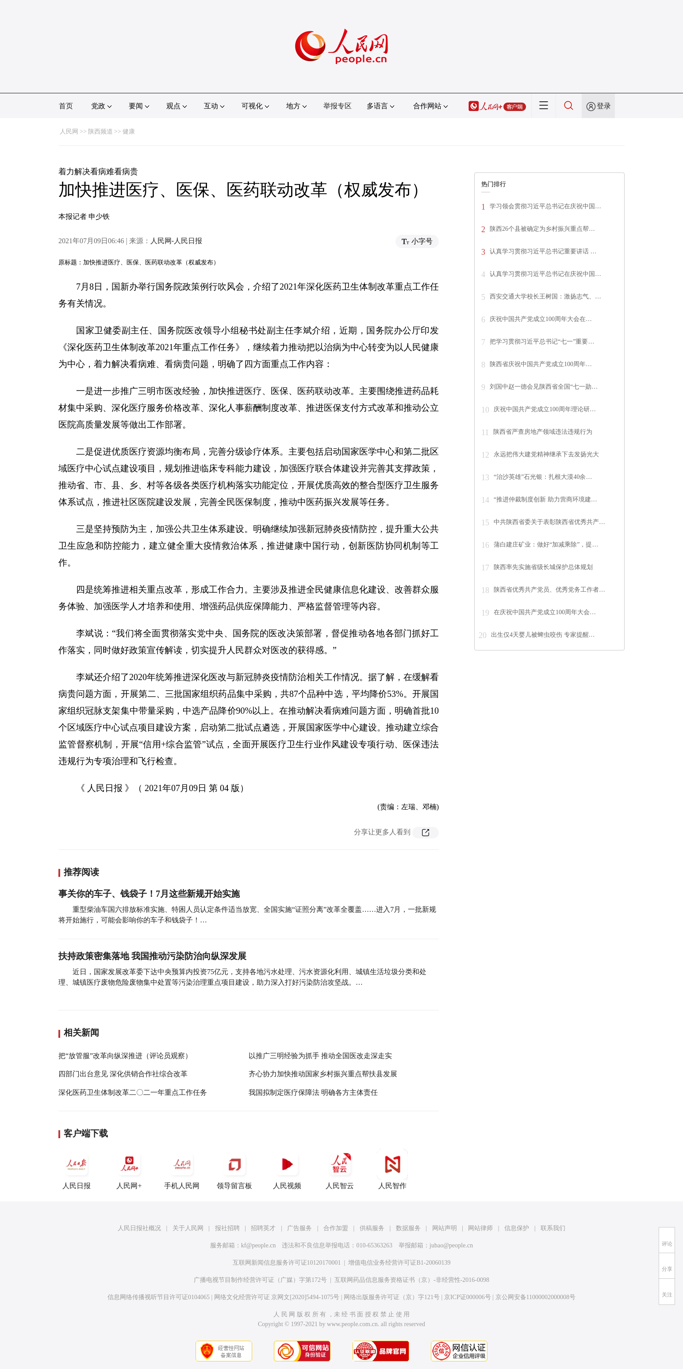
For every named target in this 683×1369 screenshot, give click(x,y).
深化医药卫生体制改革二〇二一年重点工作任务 (132, 1092)
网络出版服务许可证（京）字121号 (392, 1297)
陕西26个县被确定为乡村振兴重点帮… (542, 229)
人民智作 (392, 1169)
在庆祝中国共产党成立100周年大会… (545, 612)
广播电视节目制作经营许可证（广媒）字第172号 (260, 1280)
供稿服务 (372, 1228)
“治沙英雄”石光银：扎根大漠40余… (543, 477)
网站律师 (480, 1228)
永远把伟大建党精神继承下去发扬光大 (546, 454)
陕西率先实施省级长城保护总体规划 (543, 567)
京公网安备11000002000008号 (535, 1297)
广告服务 (299, 1228)
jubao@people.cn (451, 1245)
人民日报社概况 (139, 1228)
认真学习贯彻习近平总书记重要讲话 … (543, 251)
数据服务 (408, 1228)
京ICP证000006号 (467, 1297)
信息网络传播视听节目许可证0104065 (158, 1297)
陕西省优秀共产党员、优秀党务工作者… (549, 589)
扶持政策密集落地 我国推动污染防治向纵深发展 (152, 956)
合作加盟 (335, 1228)
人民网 (69, 131)
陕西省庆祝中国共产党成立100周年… (541, 364)
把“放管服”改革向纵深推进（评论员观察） (125, 1055)
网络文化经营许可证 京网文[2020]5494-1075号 (277, 1297)
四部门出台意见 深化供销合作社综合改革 (123, 1074)
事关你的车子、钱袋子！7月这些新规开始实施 (149, 894)
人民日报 (76, 1169)
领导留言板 (234, 1169)
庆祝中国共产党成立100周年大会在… (541, 319)
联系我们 (553, 1228)
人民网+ (129, 1169)
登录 (604, 106)
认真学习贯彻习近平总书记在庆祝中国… (545, 274)
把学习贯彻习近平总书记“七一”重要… (542, 341)
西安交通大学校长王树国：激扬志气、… (545, 296)
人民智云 (339, 1169)
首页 (66, 106)
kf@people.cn (258, 1245)
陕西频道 (100, 131)
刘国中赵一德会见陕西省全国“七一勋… (544, 386)
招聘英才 (263, 1228)
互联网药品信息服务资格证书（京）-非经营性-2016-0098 (411, 1280)
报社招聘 (227, 1228)
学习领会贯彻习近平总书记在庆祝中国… (545, 206)
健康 (129, 131)
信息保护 (516, 1228)
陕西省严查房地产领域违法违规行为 (542, 431)
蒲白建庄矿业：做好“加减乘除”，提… (546, 544)
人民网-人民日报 (176, 241)
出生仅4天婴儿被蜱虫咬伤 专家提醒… (543, 634)
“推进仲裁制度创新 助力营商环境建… (545, 499)
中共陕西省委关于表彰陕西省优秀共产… (549, 522)
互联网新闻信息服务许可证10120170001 (287, 1262)
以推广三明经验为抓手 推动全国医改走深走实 (320, 1055)
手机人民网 (182, 1169)
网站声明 (444, 1228)
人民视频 (287, 1169)
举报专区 (337, 106)
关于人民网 (188, 1228)
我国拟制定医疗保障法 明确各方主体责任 (313, 1092)
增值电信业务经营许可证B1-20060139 (399, 1262)
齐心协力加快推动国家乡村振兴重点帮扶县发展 (323, 1074)
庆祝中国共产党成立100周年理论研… (545, 409)
